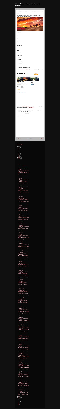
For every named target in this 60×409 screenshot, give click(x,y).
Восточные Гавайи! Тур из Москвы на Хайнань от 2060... (23, 384)
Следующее (19, 138)
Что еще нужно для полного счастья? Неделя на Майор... (23, 351)
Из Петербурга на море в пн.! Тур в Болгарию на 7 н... (22, 308)
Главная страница (29, 138)
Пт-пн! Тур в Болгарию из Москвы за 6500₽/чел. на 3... (23, 378)
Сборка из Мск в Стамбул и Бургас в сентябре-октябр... (23, 268)
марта (19, 398)
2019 (18, 155)
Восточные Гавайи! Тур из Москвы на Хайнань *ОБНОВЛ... (23, 360)
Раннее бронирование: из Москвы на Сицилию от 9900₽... (23, 165)
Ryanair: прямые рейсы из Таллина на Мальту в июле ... (23, 389)
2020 (18, 154)
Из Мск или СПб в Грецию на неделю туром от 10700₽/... (23, 241)
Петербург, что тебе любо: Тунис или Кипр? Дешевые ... (23, 301)
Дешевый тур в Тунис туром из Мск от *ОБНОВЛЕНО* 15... (23, 273)
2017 (18, 401)
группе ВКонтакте (31, 107)
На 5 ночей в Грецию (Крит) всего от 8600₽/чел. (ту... (23, 358)
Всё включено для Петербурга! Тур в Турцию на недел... (23, 167)
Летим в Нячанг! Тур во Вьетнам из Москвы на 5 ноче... (22, 284)
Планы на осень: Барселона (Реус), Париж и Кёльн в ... (22, 263)
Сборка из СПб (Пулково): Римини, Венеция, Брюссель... (22, 324)
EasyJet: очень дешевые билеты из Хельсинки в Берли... (22, 198)
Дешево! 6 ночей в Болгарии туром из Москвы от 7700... (23, 210)
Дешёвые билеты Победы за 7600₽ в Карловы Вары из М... (23, 281)
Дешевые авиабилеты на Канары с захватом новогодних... (22, 221)
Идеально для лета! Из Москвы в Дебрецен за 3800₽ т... (22, 282)
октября (19, 159)
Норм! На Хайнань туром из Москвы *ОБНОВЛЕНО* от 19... (23, 272)
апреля (19, 397)
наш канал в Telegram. (25, 106)
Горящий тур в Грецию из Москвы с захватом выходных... (22, 290)
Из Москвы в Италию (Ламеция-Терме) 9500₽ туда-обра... (23, 326)
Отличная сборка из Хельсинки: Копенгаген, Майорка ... (22, 288)
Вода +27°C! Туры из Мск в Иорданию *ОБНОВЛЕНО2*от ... (23, 255)
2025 (18, 148)
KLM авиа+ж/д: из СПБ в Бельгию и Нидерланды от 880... (22, 297)
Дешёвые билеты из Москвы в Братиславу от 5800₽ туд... (22, 174)
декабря (19, 157)
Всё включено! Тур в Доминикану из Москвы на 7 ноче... (23, 292)
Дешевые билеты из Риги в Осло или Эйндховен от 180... (23, 322)
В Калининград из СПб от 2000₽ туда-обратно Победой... (23, 176)
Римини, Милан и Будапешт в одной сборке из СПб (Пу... (23, 250)
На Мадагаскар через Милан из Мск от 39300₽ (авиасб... (23, 248)
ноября (19, 158)
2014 (18, 404)
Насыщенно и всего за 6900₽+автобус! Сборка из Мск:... (23, 199)
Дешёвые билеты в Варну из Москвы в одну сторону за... (23, 279)
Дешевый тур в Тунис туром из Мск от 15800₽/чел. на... (23, 302)
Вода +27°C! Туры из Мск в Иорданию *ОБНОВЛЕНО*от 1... (23, 331)
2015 (18, 403)
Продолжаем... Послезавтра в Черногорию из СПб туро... (22, 230)
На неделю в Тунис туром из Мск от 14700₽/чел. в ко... (23, 353)
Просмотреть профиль (20, 144)
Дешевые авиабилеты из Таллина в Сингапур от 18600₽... (23, 219)
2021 (18, 153)
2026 (18, 147)
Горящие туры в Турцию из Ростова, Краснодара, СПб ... (23, 340)
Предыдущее (40, 138)
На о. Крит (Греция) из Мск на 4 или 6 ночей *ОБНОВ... (23, 393)
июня (19, 164)
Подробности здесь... (20, 13)
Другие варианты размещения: (21, 92)
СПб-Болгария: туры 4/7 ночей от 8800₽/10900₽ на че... (22, 181)
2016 (18, 402)
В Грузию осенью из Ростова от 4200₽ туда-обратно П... (23, 254)
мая (18, 396)
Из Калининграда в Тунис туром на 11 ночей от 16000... (23, 252)
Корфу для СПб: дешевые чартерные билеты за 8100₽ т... (23, 190)
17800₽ (37, 41)
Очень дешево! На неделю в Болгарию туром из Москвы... (23, 342)
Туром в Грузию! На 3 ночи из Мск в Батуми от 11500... (23, 207)
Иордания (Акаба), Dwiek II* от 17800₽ (22, 69)
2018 (18, 156)
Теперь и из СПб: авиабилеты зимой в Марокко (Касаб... (23, 209)
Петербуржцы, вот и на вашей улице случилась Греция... (23, 355)
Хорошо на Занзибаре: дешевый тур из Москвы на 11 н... (23, 319)
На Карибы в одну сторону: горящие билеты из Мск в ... (23, 293)
